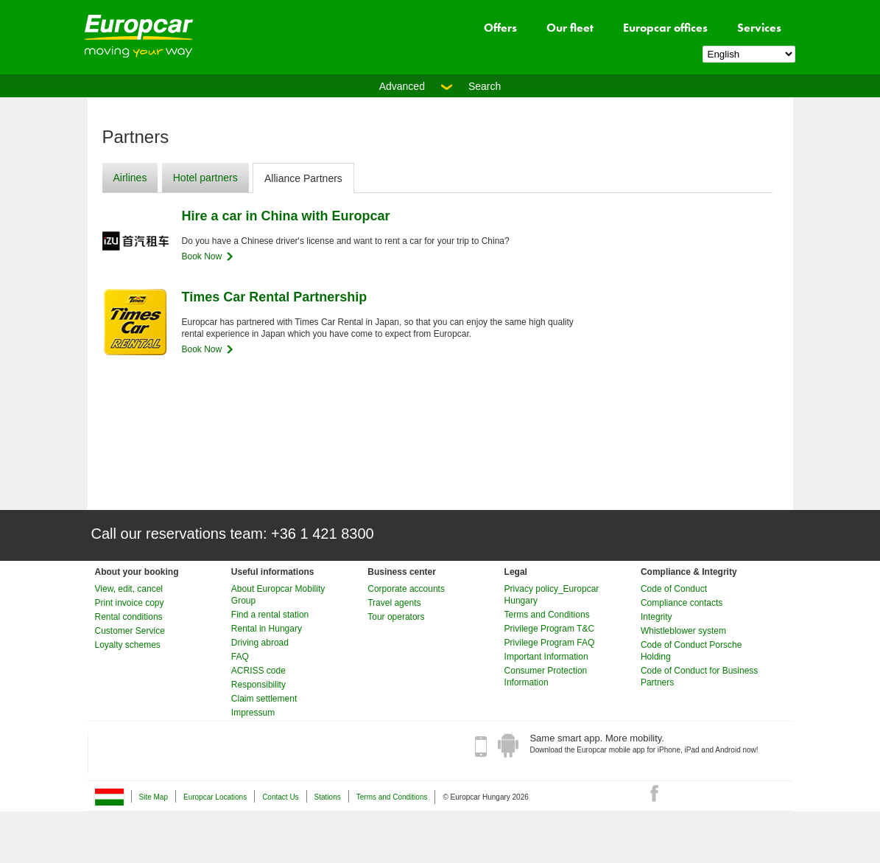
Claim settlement (264, 698)
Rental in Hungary (266, 628)
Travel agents (393, 603)
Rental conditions (129, 617)
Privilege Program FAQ (549, 642)
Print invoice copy (129, 603)
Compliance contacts (681, 603)
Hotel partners (205, 178)
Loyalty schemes (128, 645)
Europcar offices (665, 27)
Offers (500, 27)
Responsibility (258, 684)
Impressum (253, 712)
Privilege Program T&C (549, 628)
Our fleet (570, 27)
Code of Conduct (674, 589)
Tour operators (395, 617)
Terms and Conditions (547, 614)
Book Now (202, 256)
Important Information (546, 656)
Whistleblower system (683, 631)
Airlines (130, 178)
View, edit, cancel (129, 589)
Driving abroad (260, 642)
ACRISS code (258, 670)
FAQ (240, 656)
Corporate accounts (406, 589)
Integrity (656, 617)
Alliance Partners (303, 178)
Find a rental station (270, 614)
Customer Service (130, 631)
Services (759, 27)
